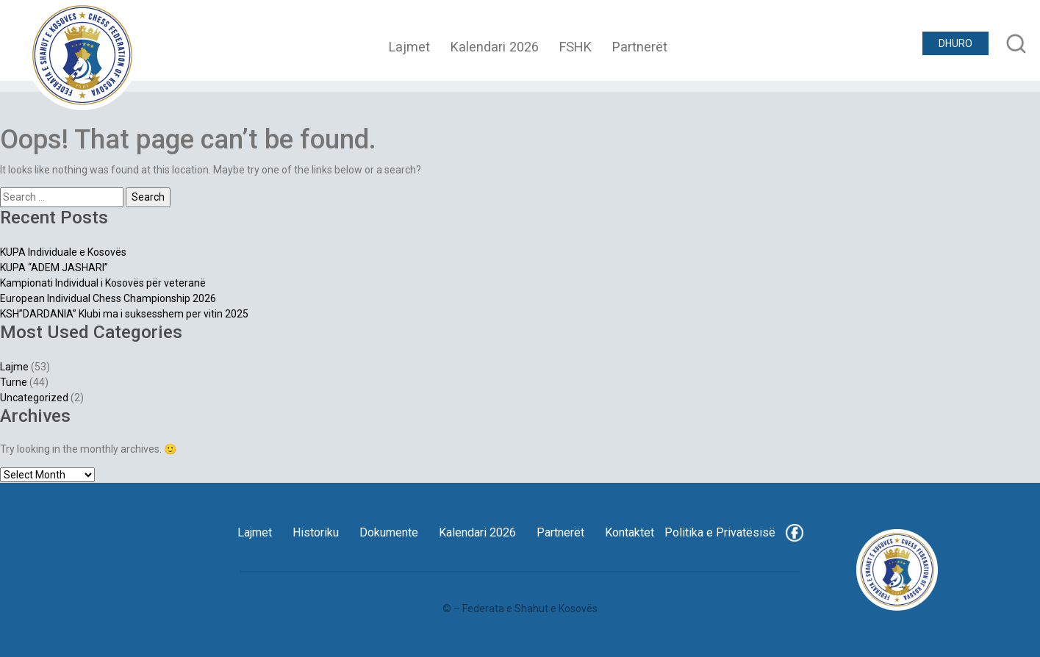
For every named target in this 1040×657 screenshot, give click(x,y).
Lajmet (409, 46)
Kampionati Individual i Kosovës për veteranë (103, 283)
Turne (13, 382)
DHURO (955, 43)
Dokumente (388, 532)
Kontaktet (629, 532)
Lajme (14, 367)
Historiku (316, 532)
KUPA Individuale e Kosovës (63, 252)
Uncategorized (34, 397)
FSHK (575, 46)
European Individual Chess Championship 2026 (108, 298)
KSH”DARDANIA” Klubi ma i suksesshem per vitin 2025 (124, 314)
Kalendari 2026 (495, 46)
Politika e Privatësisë (719, 532)
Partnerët (639, 46)
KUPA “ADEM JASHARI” (54, 267)
